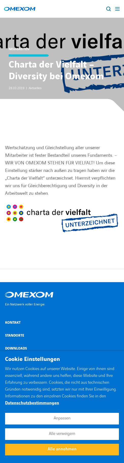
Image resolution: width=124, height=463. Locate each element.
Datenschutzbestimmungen (32, 403)
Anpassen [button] (62, 418)
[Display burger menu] (118, 9)
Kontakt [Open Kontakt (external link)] (13, 322)
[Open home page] (20, 9)
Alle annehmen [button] (62, 449)
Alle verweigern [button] (62, 433)
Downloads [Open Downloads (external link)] (16, 348)
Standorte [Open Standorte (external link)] (14, 335)
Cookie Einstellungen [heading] (32, 359)
